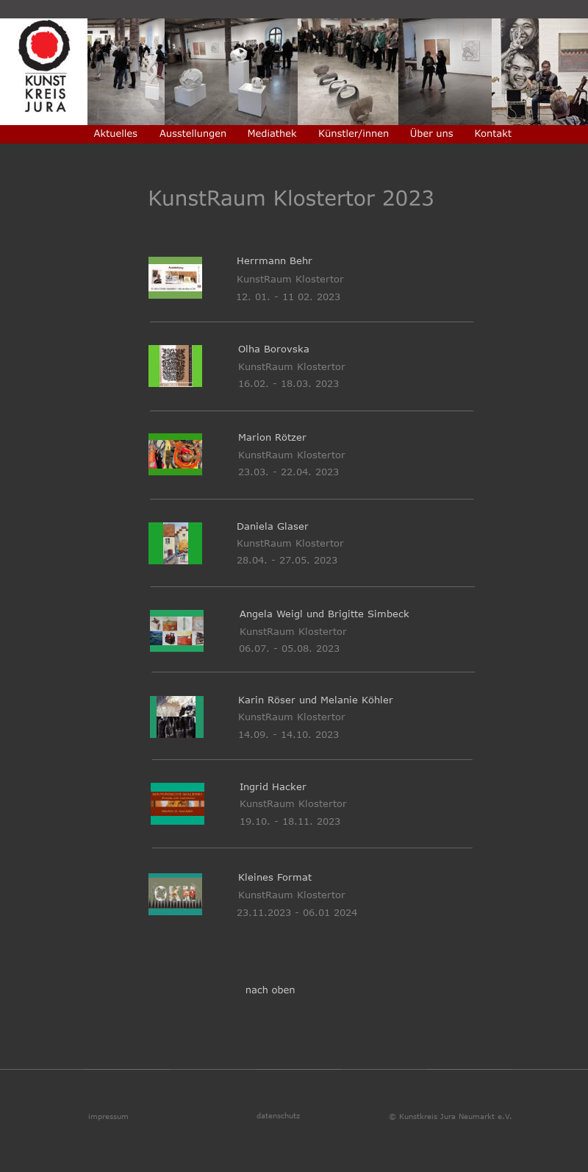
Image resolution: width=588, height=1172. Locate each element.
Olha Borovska (275, 349)
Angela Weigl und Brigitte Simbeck (324, 613)
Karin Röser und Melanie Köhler (315, 700)
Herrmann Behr (278, 260)
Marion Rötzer (272, 437)
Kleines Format (275, 877)
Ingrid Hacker (273, 786)
